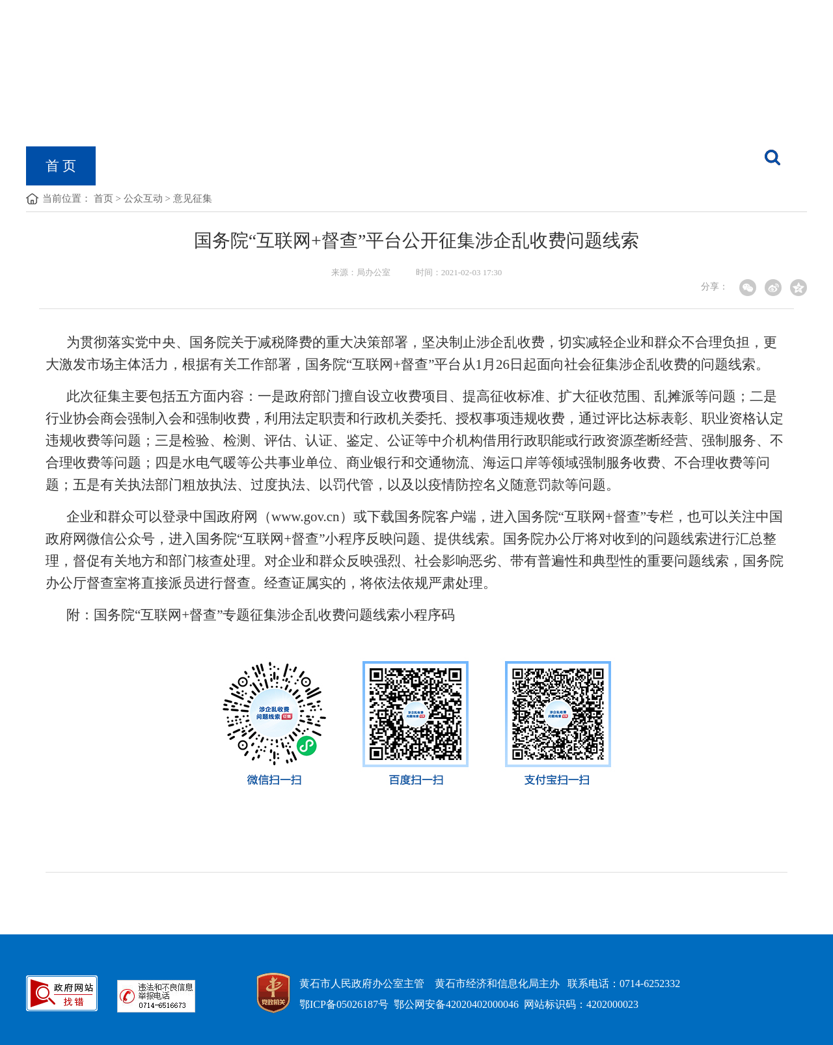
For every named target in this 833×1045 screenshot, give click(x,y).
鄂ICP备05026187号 (344, 1004)
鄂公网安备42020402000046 (456, 1004)
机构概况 (142, 166)
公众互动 (143, 198)
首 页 (61, 166)
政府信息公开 (250, 166)
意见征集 (192, 198)
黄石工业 (451, 166)
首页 (103, 198)
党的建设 (357, 166)
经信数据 (544, 166)
